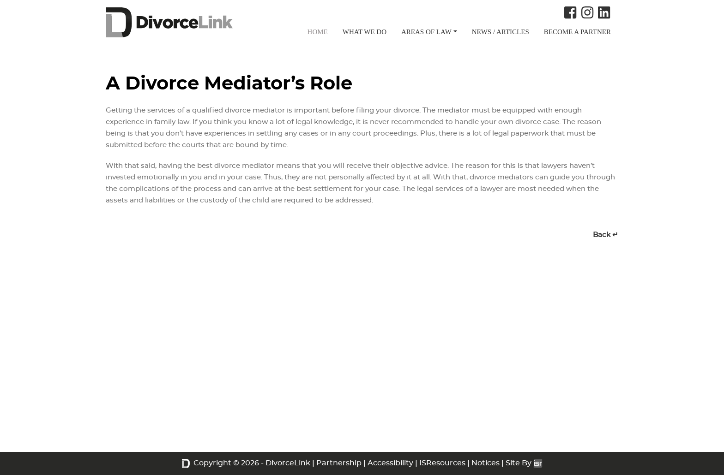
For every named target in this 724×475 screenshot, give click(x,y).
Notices (485, 463)
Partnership (339, 463)
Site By (524, 463)
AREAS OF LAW (426, 32)
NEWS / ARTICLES (500, 32)
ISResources (442, 463)
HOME (318, 32)
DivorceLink (287, 463)
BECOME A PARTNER (577, 32)
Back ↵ (605, 235)
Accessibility (390, 463)
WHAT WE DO (364, 32)
